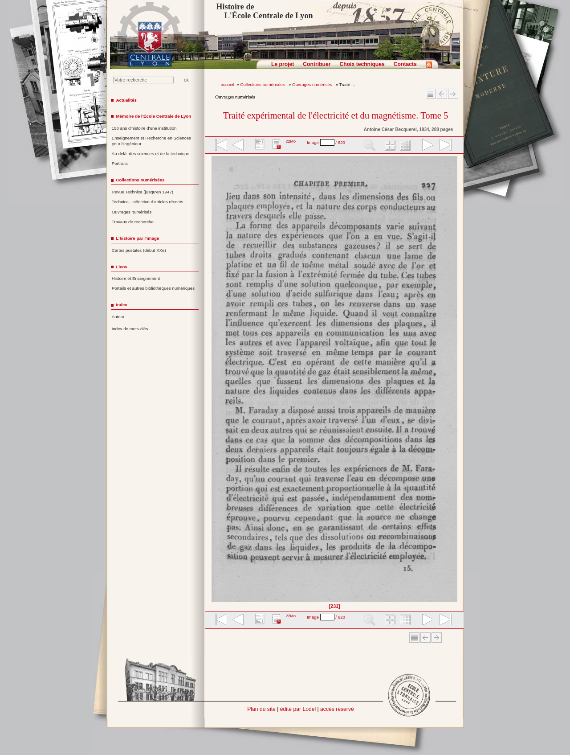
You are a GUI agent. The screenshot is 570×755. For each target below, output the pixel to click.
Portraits (120, 163)
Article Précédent (442, 94)
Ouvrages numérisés (312, 84)
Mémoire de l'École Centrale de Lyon (153, 116)
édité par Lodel (298, 709)
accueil (227, 84)
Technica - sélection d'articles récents (147, 201)
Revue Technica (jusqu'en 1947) (142, 191)
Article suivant (453, 94)
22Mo (290, 141)
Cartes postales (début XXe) (139, 250)
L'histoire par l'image (137, 238)
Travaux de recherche (133, 221)
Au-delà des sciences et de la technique (151, 153)
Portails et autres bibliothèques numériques (153, 288)
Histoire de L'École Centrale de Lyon (264, 11)
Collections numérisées (263, 84)
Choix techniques (361, 64)
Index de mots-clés (130, 328)
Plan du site (261, 709)
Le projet (282, 64)
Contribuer (316, 64)
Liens (121, 266)
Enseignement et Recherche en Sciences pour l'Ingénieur (151, 140)
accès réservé (337, 709)
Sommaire (431, 94)
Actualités (126, 100)
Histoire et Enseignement (136, 278)
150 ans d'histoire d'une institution (144, 128)
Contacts (405, 64)
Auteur (118, 316)
